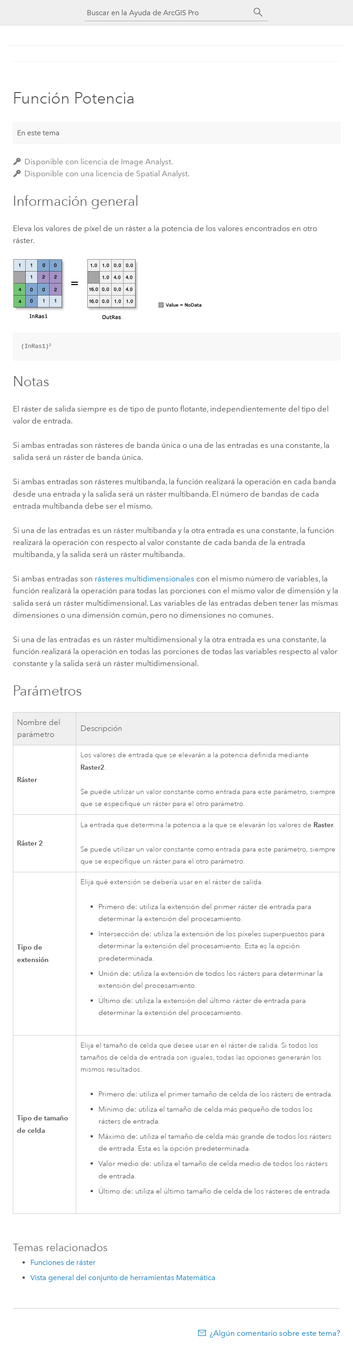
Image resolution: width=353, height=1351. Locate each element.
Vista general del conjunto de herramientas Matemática (123, 1277)
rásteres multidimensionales (144, 578)
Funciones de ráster (63, 1262)
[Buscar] (258, 12)
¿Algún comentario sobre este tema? (275, 1333)
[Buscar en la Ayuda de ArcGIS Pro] (167, 13)
